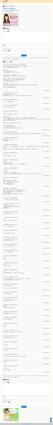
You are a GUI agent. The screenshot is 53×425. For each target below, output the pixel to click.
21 (46, 57)
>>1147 (4, 154)
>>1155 (4, 112)
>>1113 (4, 367)
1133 (4, 292)
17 (37, 57)
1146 (4, 203)
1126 (4, 336)
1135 (4, 276)
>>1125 (4, 325)
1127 (4, 330)
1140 (4, 244)
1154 (4, 137)
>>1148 (4, 179)
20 (44, 57)
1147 (4, 197)
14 (29, 57)
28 (18, 59)
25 (11, 59)
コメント (6, 31)
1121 (4, 365)
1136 (4, 269)
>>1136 (4, 257)
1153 (4, 144)
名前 (4, 44)
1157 (4, 105)
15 (32, 57)
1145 (4, 211)
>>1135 (4, 271)
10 (20, 57)
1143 (4, 224)
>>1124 (4, 343)
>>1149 (4, 169)
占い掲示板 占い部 (27, 423)
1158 (4, 99)
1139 (4, 250)
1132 (4, 297)
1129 (4, 317)
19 (42, 57)
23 (6, 59)
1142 (4, 230)
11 (22, 57)
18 (39, 57)
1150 (4, 168)
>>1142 (4, 219)
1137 (4, 262)
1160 (4, 64)
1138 (4, 255)
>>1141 (4, 232)
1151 (4, 159)
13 (27, 57)
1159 (4, 92)
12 (25, 57)
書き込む (24, 55)
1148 (4, 188)
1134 (4, 283)
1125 (4, 341)
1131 (4, 304)
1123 (4, 354)
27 (16, 59)
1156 (4, 111)
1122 (4, 360)
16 (34, 57)
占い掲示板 (4, 3)
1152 (4, 152)
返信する (44, 90)
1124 (4, 348)
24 (8, 59)
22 (3, 59)
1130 (4, 311)
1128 (4, 323)
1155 (4, 131)
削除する (48, 90)
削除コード (6, 50)
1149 (4, 177)
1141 (4, 237)
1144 (4, 217)
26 (13, 59)
